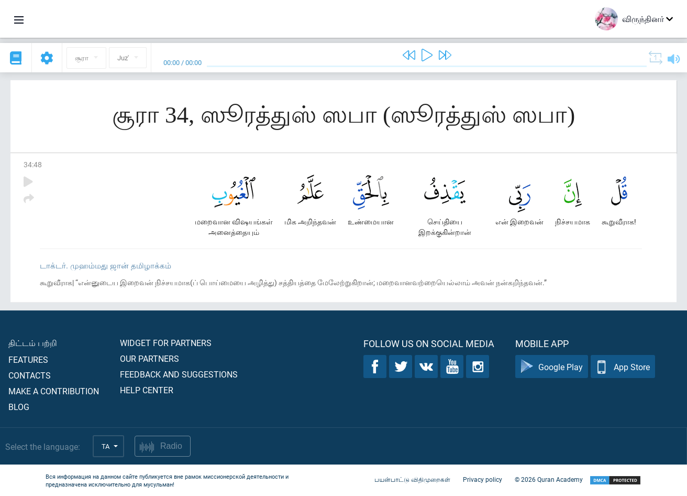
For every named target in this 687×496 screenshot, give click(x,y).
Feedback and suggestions (179, 374)
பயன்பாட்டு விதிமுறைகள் (412, 479)
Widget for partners (166, 342)
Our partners (149, 358)
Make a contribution (53, 390)
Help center (146, 389)
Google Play (551, 367)
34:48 (33, 164)
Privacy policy (482, 479)
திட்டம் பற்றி (32, 342)
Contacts (29, 375)
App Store (623, 367)
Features (28, 359)
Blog (18, 406)
